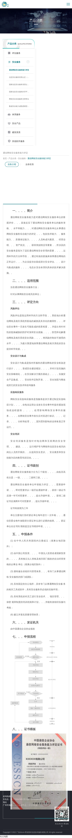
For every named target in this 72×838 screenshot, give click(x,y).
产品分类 (12, 159)
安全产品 (16, 123)
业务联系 (29, 164)
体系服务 (16, 114)
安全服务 (16, 62)
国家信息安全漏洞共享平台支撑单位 (21, 92)
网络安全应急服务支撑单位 (19, 99)
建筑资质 (16, 132)
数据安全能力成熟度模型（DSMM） (21, 106)
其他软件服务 (18, 141)
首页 (5, 159)
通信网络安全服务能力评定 (19, 70)
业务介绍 (12, 164)
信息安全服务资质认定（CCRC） (21, 77)
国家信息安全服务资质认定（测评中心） (21, 84)
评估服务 (16, 53)
